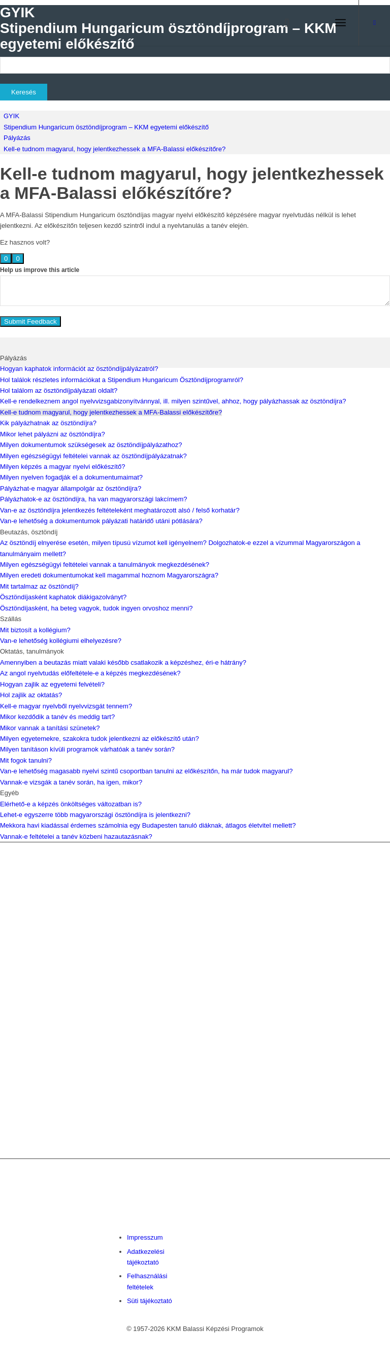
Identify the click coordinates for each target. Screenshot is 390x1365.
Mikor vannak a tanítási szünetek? (50, 728)
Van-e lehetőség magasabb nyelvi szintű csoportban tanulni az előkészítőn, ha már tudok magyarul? (146, 771)
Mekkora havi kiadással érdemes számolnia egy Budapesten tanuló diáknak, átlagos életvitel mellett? (148, 825)
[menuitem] (282, 23)
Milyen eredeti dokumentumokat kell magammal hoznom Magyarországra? (109, 575)
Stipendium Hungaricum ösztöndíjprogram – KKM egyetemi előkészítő (106, 127)
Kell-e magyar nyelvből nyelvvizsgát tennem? (66, 706)
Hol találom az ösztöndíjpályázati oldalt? (58, 390)
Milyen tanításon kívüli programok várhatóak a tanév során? (87, 749)
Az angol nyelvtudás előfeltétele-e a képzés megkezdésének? (90, 673)
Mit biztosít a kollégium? (35, 630)
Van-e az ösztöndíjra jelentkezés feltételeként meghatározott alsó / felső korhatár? (120, 510)
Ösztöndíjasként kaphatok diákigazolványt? (63, 597)
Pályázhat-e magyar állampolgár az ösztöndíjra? (70, 488)
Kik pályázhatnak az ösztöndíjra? (48, 423)
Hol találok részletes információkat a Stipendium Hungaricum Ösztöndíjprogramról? (121, 380)
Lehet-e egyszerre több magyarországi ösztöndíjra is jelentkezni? (95, 814)
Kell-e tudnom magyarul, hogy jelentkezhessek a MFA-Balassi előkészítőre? (114, 149)
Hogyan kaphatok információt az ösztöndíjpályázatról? (79, 368)
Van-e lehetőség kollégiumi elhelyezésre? (60, 640)
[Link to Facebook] (374, 22)
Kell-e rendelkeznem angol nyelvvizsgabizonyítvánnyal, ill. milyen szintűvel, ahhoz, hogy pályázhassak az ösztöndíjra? (173, 401)
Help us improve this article (39, 270)
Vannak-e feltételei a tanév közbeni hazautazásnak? (76, 836)
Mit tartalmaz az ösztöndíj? (39, 586)
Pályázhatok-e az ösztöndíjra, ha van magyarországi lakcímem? (93, 499)
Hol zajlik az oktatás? (31, 695)
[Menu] (340, 23)
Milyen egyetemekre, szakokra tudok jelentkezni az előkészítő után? (99, 738)
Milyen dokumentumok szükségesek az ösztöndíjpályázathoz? (91, 445)
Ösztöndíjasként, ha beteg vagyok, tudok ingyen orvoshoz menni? (96, 608)
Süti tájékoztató (149, 1301)
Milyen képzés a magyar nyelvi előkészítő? (62, 466)
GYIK (11, 116)
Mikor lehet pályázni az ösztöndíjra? (52, 434)
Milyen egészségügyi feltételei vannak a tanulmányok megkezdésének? (104, 564)
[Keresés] (282, 23)
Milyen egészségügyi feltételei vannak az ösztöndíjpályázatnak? (93, 456)
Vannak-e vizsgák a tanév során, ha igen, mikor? (71, 782)
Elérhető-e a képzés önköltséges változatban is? (71, 804)
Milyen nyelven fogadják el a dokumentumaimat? (71, 477)
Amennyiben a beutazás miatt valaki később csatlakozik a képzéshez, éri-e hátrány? (123, 662)
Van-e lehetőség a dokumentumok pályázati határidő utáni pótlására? (101, 521)
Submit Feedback (30, 321)
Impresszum (145, 1237)
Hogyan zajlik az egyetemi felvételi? (52, 684)
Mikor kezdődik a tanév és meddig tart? (57, 717)
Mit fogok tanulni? (26, 760)
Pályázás (17, 138)
